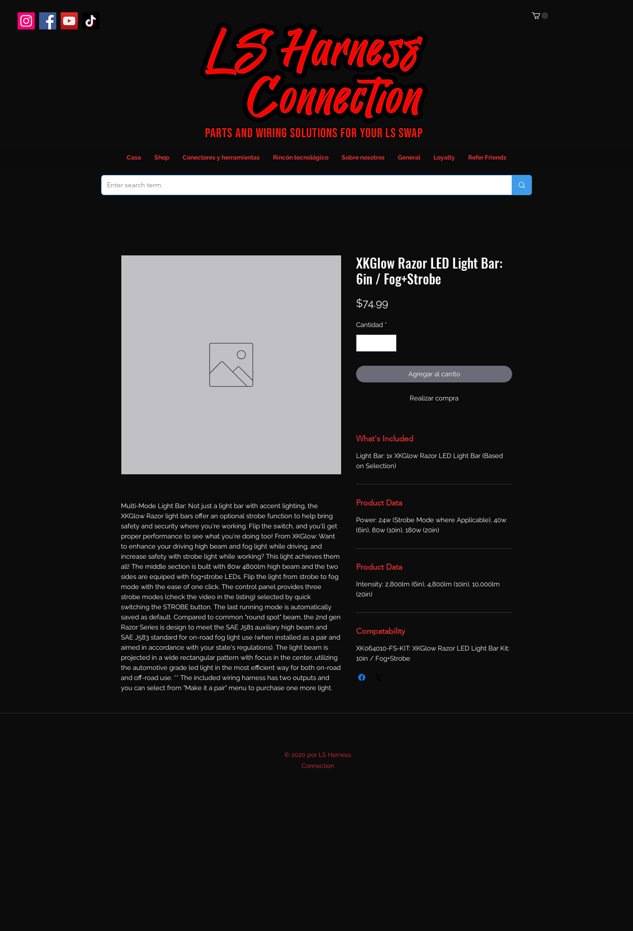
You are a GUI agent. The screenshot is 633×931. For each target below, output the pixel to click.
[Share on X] (378, 677)
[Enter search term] (300, 185)
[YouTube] (69, 20)
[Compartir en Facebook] (362, 677)
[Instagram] (26, 20)
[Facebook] (47, 20)
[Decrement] (363, 343)
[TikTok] (90, 20)
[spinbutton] (376, 343)
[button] (540, 15)
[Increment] (390, 343)
